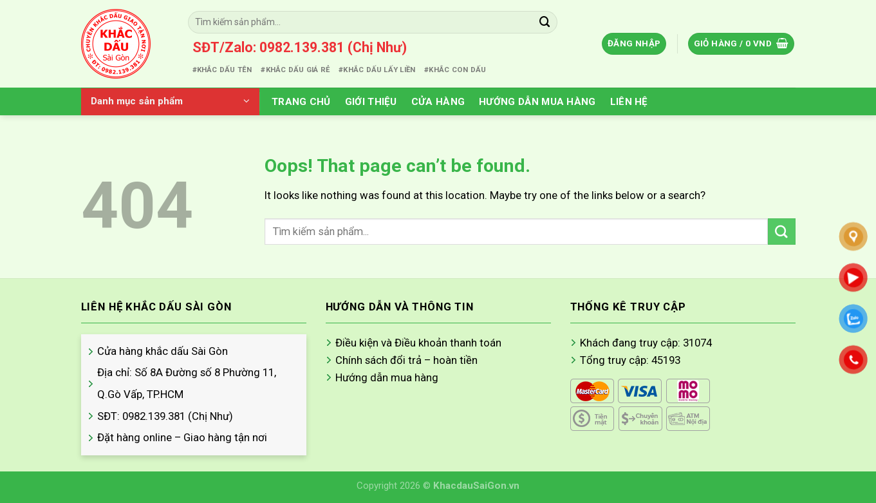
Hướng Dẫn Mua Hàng (537, 102)
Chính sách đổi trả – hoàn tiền (406, 360)
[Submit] (545, 22)
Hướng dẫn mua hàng (386, 377)
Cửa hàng (438, 102)
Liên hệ (629, 102)
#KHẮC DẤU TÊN (222, 69)
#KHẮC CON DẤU (455, 69)
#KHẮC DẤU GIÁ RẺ (295, 69)
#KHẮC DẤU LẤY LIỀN (377, 69)
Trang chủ (301, 102)
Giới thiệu (371, 102)
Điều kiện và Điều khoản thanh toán (418, 342)
